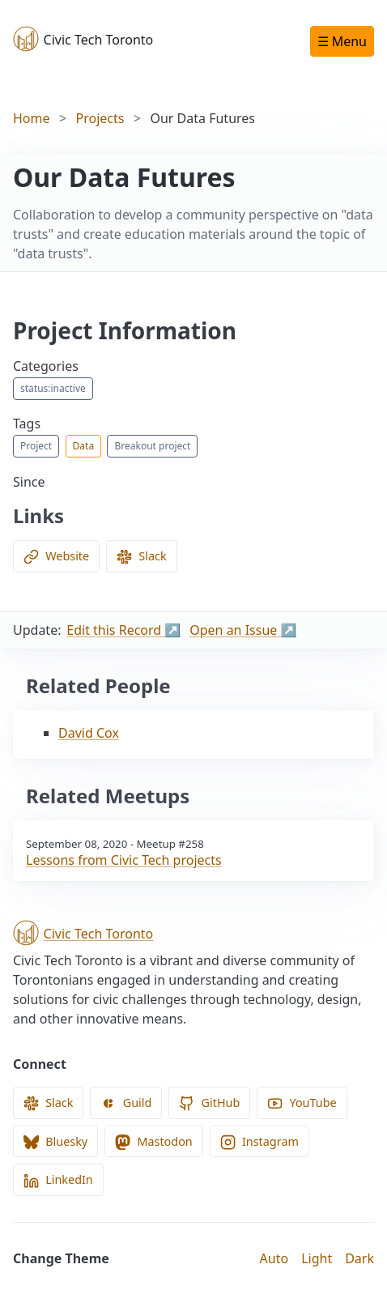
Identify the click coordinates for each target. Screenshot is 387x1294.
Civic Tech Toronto (83, 39)
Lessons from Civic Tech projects (124, 860)
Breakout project (152, 446)
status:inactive (53, 388)
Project (36, 446)
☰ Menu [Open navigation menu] (342, 41)
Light (316, 1258)
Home (31, 118)
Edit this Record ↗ (123, 630)
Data (84, 446)
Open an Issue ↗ (242, 630)
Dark (359, 1258)
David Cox (88, 733)
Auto (274, 1258)
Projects (100, 118)
